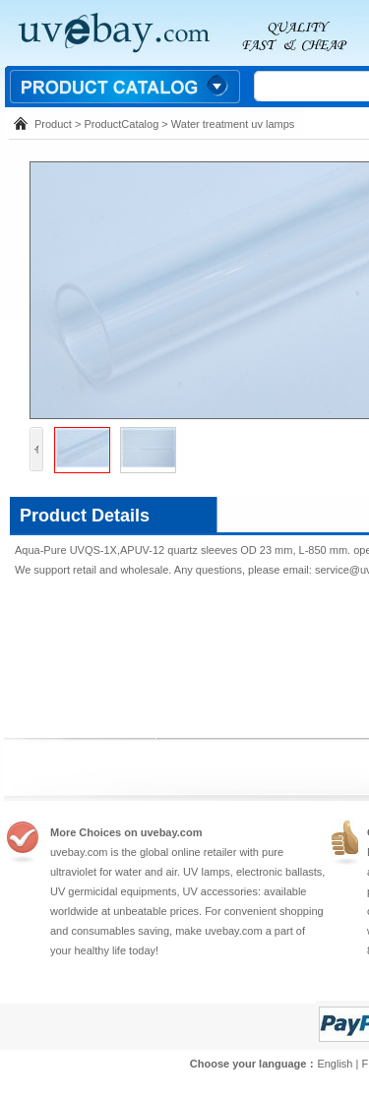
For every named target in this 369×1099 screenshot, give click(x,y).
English (334, 1063)
